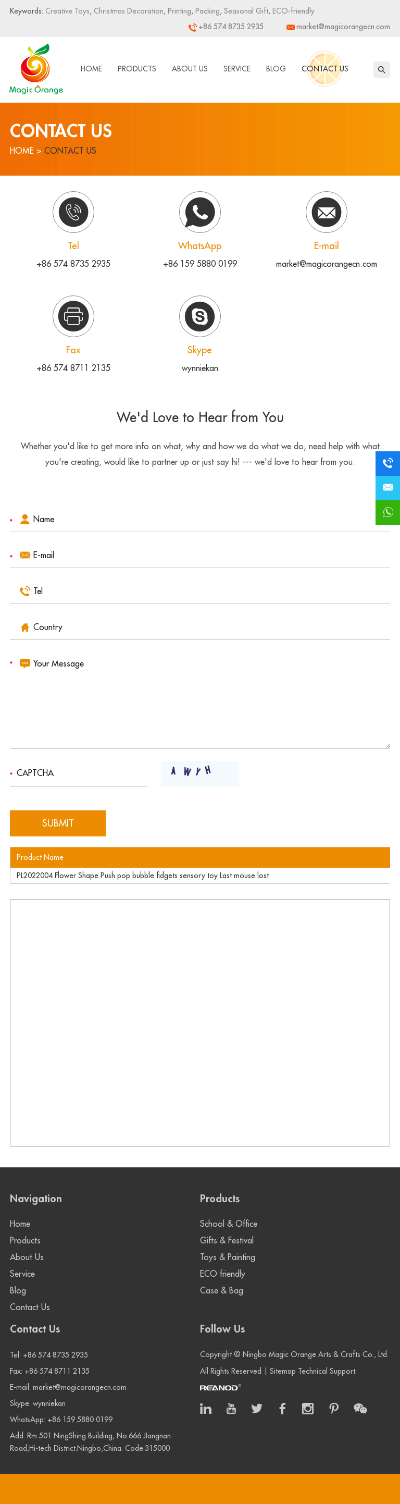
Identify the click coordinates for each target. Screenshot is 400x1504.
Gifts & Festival (227, 1241)
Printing (178, 11)
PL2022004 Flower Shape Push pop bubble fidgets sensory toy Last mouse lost (143, 875)
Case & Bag (221, 1291)
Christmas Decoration (128, 11)
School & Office (228, 1224)
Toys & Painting (227, 1257)
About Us (190, 68)
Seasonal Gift (245, 11)
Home (91, 68)
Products (137, 68)
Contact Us (325, 68)
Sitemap (283, 1371)
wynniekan (200, 368)
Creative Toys (67, 11)
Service (237, 68)
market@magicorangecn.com (343, 26)
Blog (276, 68)
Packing (206, 11)
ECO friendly (222, 1274)
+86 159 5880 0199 (200, 264)
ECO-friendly (292, 11)
